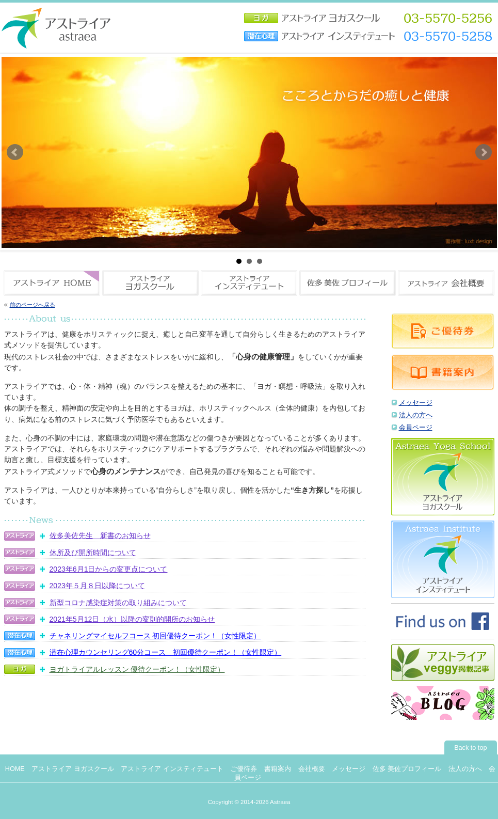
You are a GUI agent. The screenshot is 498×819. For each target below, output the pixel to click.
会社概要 (311, 769)
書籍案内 (277, 769)
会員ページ (415, 427)
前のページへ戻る (32, 305)
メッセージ (415, 402)
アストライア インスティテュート (172, 769)
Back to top (470, 747)
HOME (15, 769)
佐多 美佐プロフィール (407, 769)
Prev (15, 152)
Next (483, 152)
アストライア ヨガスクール (72, 769)
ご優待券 (243, 769)
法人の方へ (415, 415)
